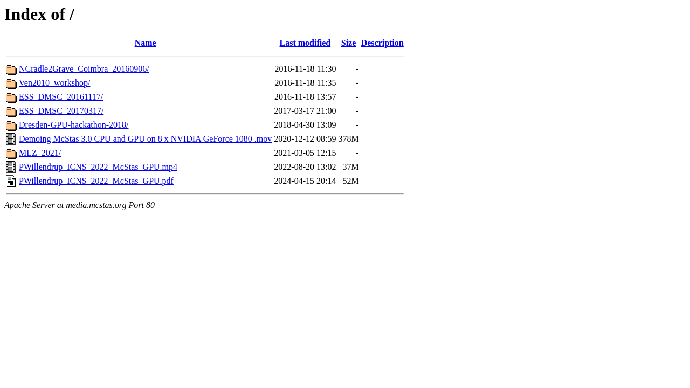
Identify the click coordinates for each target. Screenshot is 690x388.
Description (382, 42)
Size (348, 42)
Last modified (305, 42)
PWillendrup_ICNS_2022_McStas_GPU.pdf (96, 180)
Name (145, 42)
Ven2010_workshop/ (54, 82)
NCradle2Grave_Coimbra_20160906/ (84, 68)
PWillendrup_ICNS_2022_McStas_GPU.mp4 (98, 166)
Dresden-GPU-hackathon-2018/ (74, 124)
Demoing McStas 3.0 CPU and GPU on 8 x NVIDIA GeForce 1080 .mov (145, 138)
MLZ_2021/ (40, 152)
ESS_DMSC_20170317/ (61, 110)
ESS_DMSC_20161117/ (61, 96)
